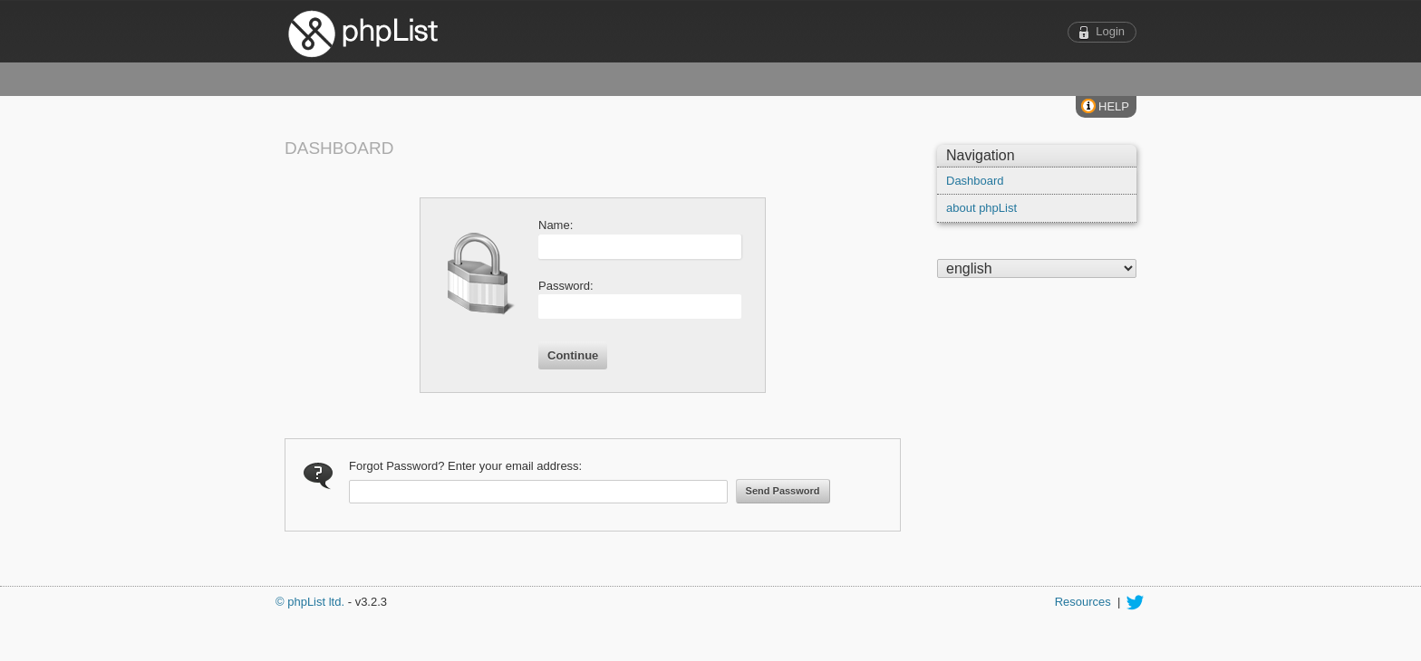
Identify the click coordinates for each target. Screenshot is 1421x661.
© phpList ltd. (310, 601)
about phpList (981, 208)
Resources (1083, 601)
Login (1110, 31)
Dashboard (975, 180)
